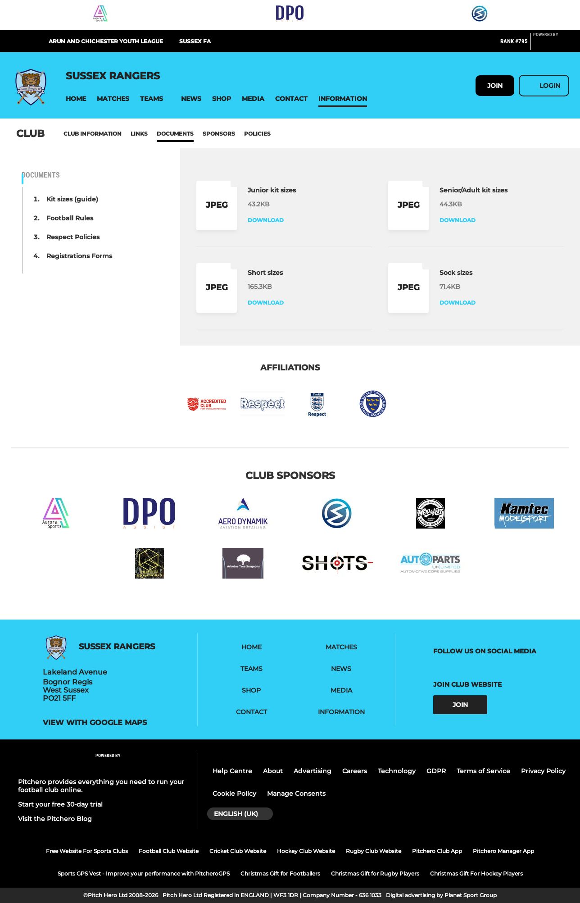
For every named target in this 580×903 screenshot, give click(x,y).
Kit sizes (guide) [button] (72, 199)
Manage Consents (296, 793)
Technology (397, 771)
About (273, 771)
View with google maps (95, 723)
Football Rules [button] (69, 218)
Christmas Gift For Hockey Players (476, 873)
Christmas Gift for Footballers (280, 873)
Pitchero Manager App (503, 851)
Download (266, 220)
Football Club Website (169, 851)
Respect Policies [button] (73, 237)
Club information (92, 133)
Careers (354, 771)
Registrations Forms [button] (79, 256)
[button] (75, 99)
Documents (175, 133)
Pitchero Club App (437, 851)
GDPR (436, 771)
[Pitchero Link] (551, 45)
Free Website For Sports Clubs (87, 851)
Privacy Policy (543, 771)
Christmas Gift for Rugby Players (375, 873)
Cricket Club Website (237, 851)
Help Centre (232, 771)
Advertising (312, 771)
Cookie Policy (234, 793)
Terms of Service (483, 771)
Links (139, 133)
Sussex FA (195, 41)
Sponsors (219, 133)
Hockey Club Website (306, 851)
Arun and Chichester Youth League (106, 41)
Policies (257, 133)
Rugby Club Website (373, 851)
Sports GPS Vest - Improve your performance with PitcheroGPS (144, 873)
